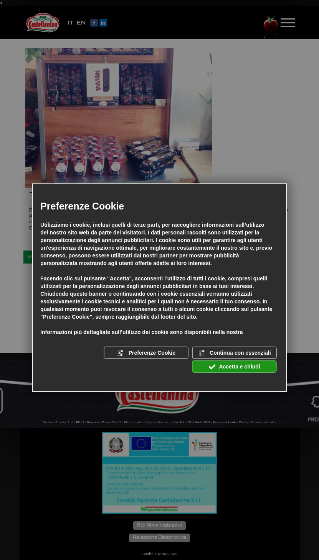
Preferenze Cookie (146, 353)
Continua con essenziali (234, 353)
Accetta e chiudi (234, 367)
